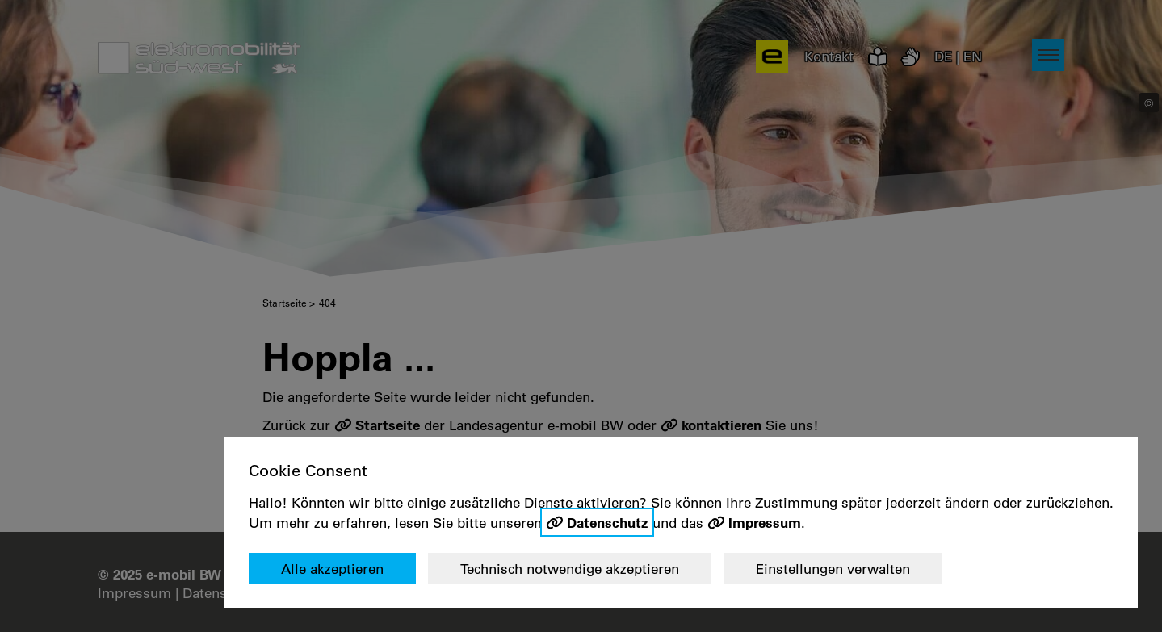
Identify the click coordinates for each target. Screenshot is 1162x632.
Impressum (764, 522)
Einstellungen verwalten (833, 568)
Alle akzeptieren (332, 568)
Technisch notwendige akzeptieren (569, 568)
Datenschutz (607, 522)
